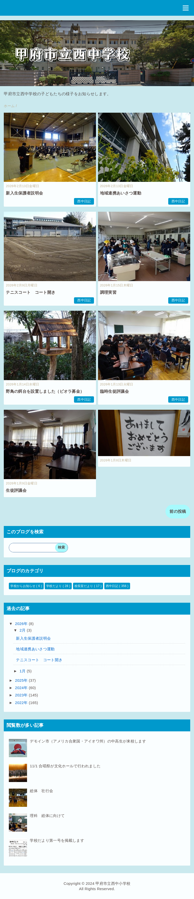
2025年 (22, 680)
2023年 (22, 695)
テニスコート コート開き (30, 292)
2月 (23, 630)
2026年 (22, 623)
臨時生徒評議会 (114, 391)
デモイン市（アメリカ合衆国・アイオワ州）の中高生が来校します (88, 741)
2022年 (22, 702)
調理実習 (108, 292)
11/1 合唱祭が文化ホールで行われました (65, 766)
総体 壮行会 (41, 791)
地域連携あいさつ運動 (120, 193)
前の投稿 (177, 511)
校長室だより (84, 586)
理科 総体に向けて (47, 815)
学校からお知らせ (23, 586)
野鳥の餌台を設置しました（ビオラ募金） (45, 391)
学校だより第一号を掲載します (57, 840)
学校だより (54, 586)
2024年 (22, 688)
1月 (23, 671)
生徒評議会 (16, 490)
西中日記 (84, 201)
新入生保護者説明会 (24, 193)
